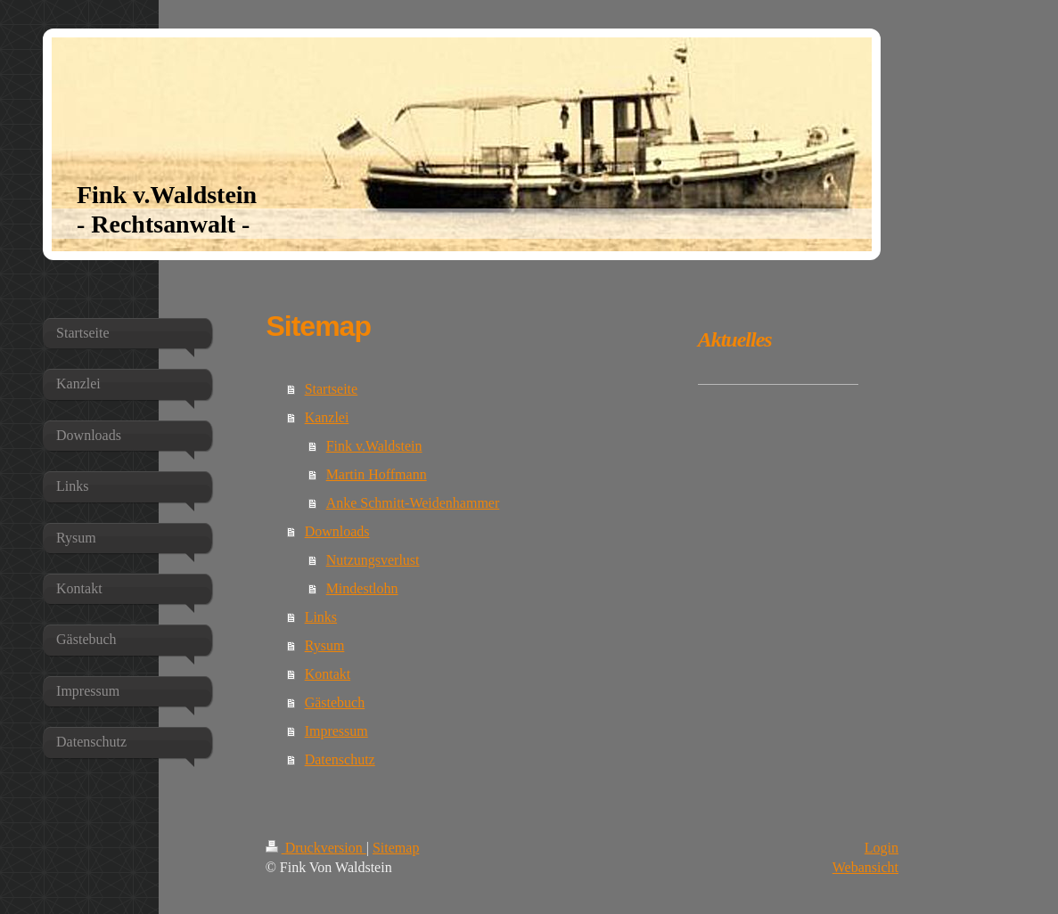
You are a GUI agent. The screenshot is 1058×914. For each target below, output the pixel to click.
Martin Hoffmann (376, 474)
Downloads (337, 531)
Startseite (331, 388)
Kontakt (328, 673)
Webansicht (865, 867)
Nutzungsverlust (373, 559)
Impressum (336, 731)
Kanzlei (327, 417)
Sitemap (396, 847)
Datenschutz (340, 759)
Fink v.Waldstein (374, 445)
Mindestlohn (362, 588)
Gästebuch (335, 702)
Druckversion (316, 847)
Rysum (325, 645)
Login (881, 847)
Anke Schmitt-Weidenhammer (413, 502)
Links (321, 616)
